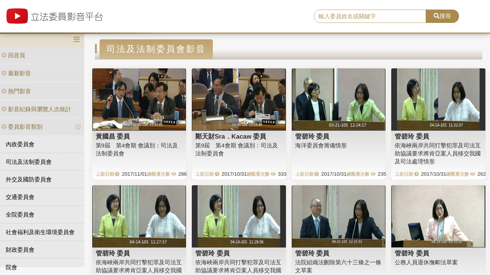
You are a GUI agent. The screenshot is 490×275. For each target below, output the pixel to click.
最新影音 (16, 73)
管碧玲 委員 (312, 136)
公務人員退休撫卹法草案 (426, 262)
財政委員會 (20, 249)
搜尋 (442, 16)
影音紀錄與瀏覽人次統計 (36, 109)
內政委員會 (20, 144)
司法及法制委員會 (29, 162)
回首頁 (13, 55)
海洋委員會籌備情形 (321, 145)
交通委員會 (20, 197)
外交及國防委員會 (29, 179)
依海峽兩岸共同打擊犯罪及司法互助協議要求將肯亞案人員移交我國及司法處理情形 (438, 153)
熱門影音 (16, 91)
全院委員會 (20, 214)
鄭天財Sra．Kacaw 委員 (230, 136)
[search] (370, 16)
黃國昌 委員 (113, 136)
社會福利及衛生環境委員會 (40, 232)
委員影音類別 (21, 126)
